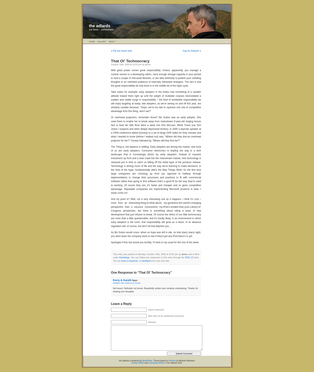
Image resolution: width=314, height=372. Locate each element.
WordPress (147, 361)
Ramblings (124, 257)
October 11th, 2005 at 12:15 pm (126, 283)
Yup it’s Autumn (190, 50)
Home (92, 41)
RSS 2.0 (189, 257)
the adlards (99, 26)
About (112, 41)
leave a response (129, 261)
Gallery (101, 41)
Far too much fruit (122, 50)
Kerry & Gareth (122, 280)
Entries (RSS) (138, 363)
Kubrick (172, 361)
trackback (146, 261)
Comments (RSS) (156, 363)
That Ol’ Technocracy (130, 61)
